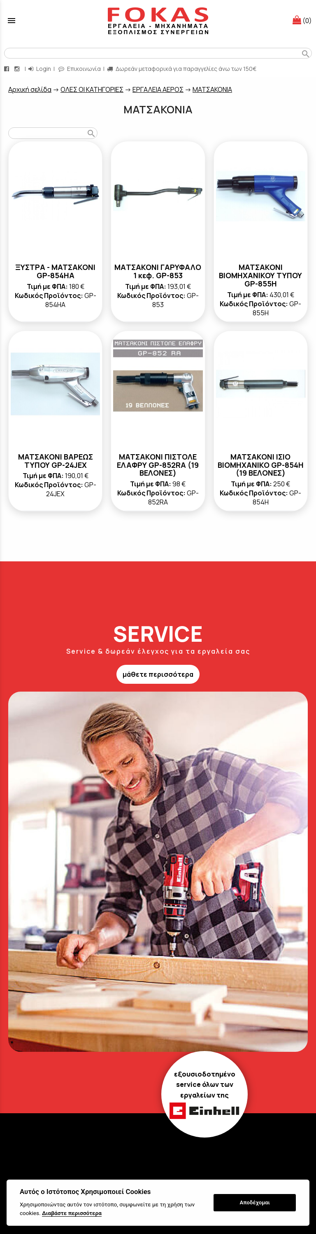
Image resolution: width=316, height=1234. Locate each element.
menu (11, 21)
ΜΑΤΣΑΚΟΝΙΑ (212, 89)
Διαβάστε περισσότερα (72, 1213)
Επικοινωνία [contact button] (79, 69)
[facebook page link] (7, 69)
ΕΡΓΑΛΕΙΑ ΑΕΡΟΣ (158, 89)
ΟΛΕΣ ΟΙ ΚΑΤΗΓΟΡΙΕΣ (91, 89)
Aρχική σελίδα (29, 89)
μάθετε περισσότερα (158, 674)
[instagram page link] (17, 69)
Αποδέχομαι (255, 1202)
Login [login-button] (39, 69)
